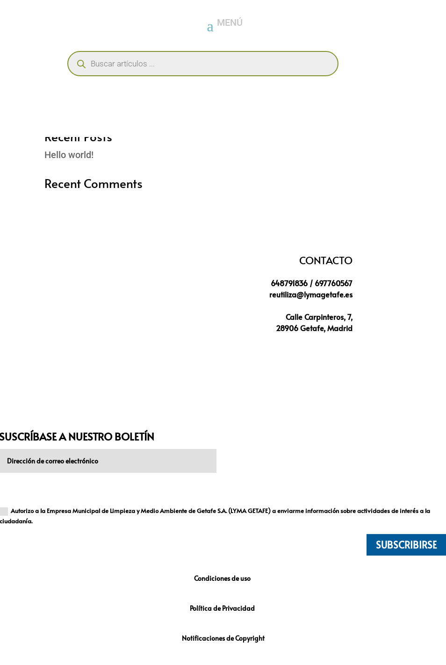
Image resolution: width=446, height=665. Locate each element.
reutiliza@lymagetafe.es (310, 294)
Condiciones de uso (223, 578)
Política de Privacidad (223, 608)
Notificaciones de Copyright (223, 638)
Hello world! (69, 154)
